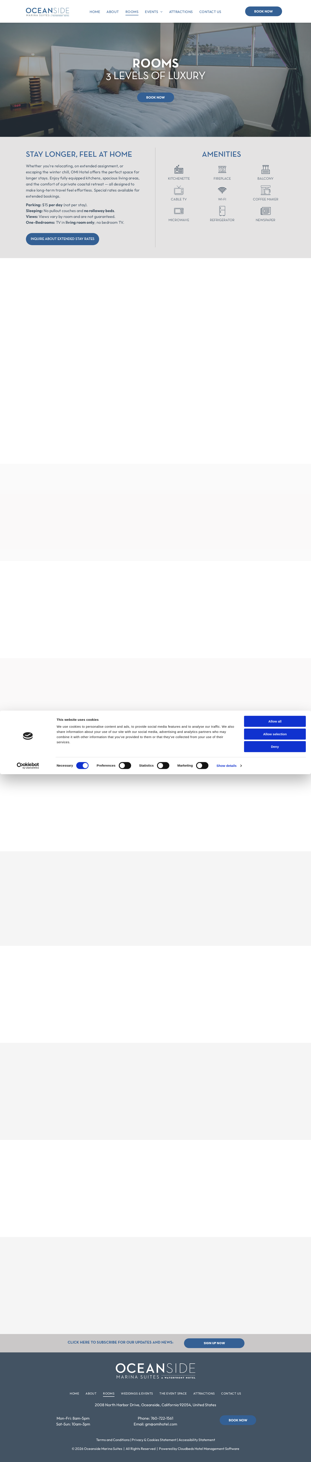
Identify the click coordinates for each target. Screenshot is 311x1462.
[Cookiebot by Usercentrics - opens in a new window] (28, 1453)
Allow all (275, 1409)
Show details (227, 1453)
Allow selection (275, 1422)
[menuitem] (94, 11)
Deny (275, 1434)
